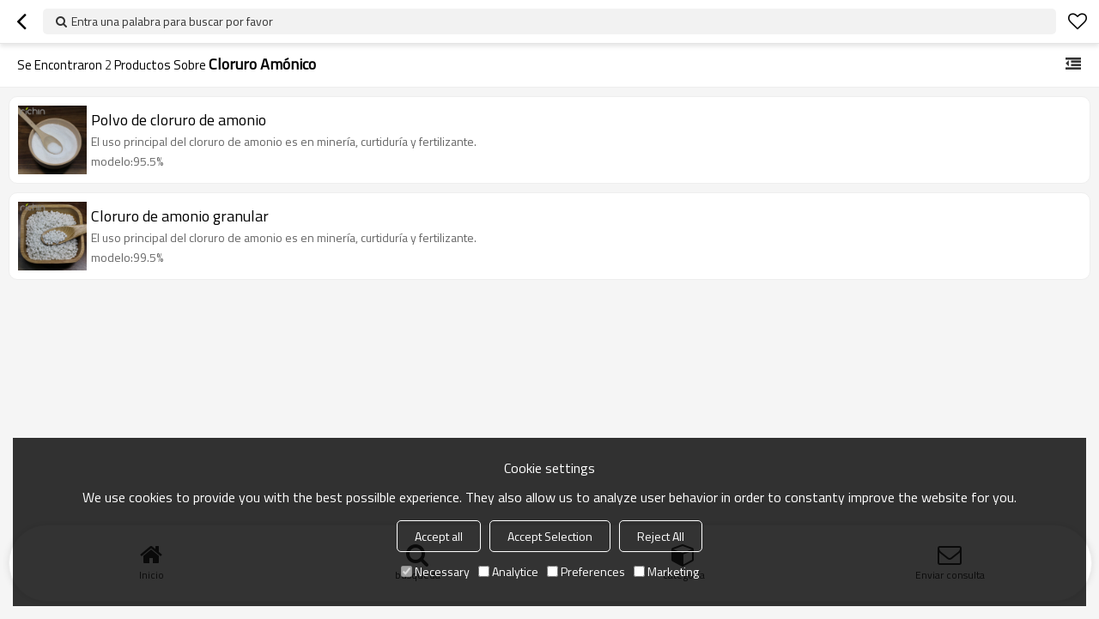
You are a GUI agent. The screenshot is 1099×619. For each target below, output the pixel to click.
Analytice (508, 571)
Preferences (586, 571)
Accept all (439, 536)
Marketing (666, 571)
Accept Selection (549, 536)
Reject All (660, 536)
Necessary (435, 571)
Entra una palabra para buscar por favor (172, 21)
